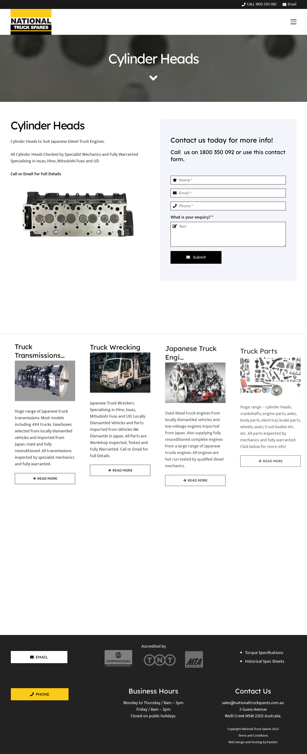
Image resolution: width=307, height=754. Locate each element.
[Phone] (228, 206)
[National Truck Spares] (31, 22)
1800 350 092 (217, 152)
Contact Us (253, 691)
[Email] (228, 193)
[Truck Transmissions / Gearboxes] (40, 428)
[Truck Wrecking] (116, 435)
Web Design (236, 742)
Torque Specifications (264, 652)
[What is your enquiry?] (228, 234)
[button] (293, 22)
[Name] (228, 180)
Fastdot (272, 742)
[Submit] (196, 257)
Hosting (256, 742)
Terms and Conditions (253, 735)
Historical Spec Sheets (264, 661)
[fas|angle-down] (153, 78)
